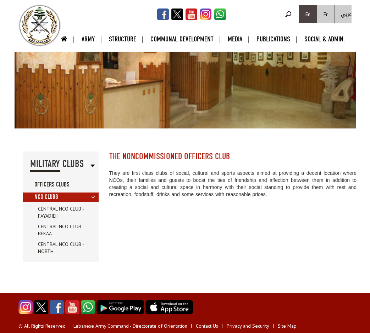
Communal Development (182, 39)
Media (235, 39)
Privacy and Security (248, 326)
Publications (273, 39)
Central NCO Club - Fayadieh (61, 212)
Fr (326, 14)
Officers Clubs (52, 184)
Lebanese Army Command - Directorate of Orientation (130, 326)
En (307, 14)
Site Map (287, 326)
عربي (346, 14)
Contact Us (207, 326)
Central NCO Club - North (61, 247)
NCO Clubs (46, 197)
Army (88, 39)
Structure (122, 39)
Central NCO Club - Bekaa (61, 230)
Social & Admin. (324, 39)
